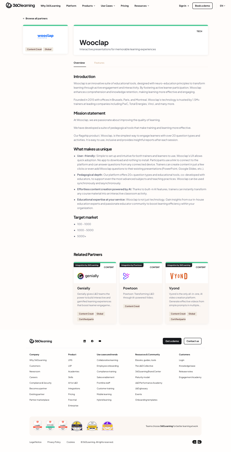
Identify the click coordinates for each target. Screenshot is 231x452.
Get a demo (172, 341)
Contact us (193, 341)
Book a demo (202, 5)
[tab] (80, 64)
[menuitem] (50, 6)
